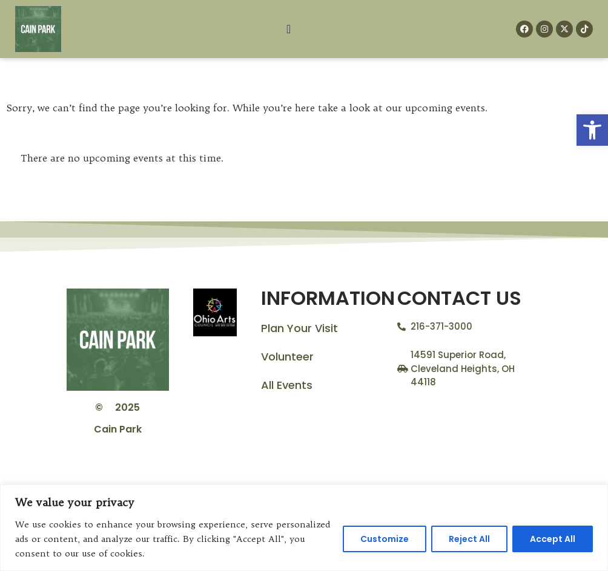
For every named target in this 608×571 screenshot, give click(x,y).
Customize (384, 539)
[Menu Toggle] (288, 29)
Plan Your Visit (299, 328)
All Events (286, 385)
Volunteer (287, 356)
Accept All (552, 539)
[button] (592, 130)
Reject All (469, 539)
